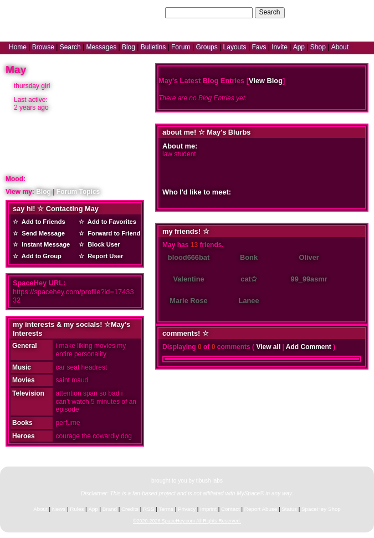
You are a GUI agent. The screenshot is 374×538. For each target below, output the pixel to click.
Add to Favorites (110, 221)
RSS (148, 509)
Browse (43, 47)
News (59, 509)
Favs (259, 47)
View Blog (266, 80)
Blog (128, 47)
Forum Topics (78, 192)
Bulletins (153, 47)
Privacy (187, 509)
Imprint (208, 509)
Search (269, 12)
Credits (130, 509)
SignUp (357, 12)
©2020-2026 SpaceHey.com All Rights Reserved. (187, 521)
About (340, 47)
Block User (102, 244)
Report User (103, 256)
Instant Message (44, 244)
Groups (206, 47)
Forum (181, 47)
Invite (279, 47)
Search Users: (142, 12)
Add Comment (308, 347)
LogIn (333, 12)
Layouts (235, 47)
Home (18, 47)
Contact (230, 509)
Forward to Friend (112, 233)
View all (268, 347)
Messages (101, 47)
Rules (77, 509)
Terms (165, 509)
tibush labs (209, 481)
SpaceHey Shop (321, 509)
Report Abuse (260, 509)
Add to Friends (41, 221)
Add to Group (40, 256)
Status (289, 509)
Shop (318, 47)
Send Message (41, 233)
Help (312, 12)
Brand (110, 509)
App (299, 47)
